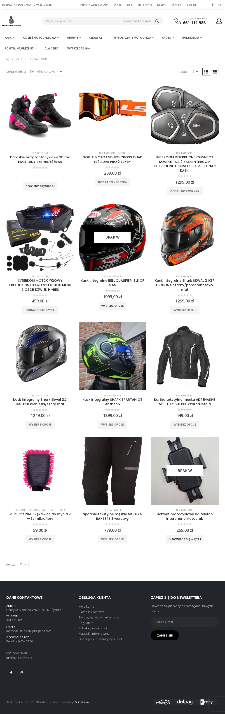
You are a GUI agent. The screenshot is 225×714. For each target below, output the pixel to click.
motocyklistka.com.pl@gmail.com (28, 631)
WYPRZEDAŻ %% (78, 48)
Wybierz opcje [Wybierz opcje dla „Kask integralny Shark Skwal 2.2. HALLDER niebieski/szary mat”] (40, 424)
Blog (129, 4)
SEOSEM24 (82, 702)
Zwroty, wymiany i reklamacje (99, 617)
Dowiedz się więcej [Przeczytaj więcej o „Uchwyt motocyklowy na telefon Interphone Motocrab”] (186, 539)
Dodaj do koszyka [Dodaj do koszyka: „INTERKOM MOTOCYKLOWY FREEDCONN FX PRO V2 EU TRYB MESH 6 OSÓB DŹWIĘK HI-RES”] (40, 310)
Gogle (121, 153)
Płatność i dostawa (91, 612)
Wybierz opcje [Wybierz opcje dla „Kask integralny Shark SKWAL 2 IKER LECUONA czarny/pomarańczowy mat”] (184, 310)
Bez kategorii (40, 153)
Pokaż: (182, 72)
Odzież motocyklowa (39, 38)
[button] (206, 71)
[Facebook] (213, 5)
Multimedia (190, 38)
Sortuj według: (16, 72)
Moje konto (145, 4)
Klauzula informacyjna (94, 634)
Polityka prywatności (93, 628)
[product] (40, 114)
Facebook (11, 672)
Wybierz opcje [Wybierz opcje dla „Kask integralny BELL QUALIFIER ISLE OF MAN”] (112, 306)
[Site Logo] (20, 21)
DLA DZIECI (52, 48)
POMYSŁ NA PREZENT (19, 48)
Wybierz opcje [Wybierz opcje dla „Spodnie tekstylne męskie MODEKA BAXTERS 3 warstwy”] (112, 539)
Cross (166, 38)
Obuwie (72, 38)
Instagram (21, 672)
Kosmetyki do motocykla (49, 510)
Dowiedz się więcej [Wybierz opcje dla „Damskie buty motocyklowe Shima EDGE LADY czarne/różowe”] (40, 186)
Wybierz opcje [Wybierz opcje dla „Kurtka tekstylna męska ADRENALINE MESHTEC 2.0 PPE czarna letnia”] (184, 424)
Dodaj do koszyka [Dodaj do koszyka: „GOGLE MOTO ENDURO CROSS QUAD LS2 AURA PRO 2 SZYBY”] (112, 182)
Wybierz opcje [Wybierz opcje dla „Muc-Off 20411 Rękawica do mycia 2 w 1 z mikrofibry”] (40, 539)
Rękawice (96, 38)
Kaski (8, 38)
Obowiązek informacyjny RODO (100, 639)
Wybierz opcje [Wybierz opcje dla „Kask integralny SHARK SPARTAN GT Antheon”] (112, 424)
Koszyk (161, 4)
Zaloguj (192, 4)
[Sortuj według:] (46, 71)
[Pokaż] (194, 71)
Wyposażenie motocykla (132, 38)
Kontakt (176, 4)
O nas (117, 4)
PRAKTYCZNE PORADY (94, 4)
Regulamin (86, 623)
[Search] (157, 21)
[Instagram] (220, 5)
